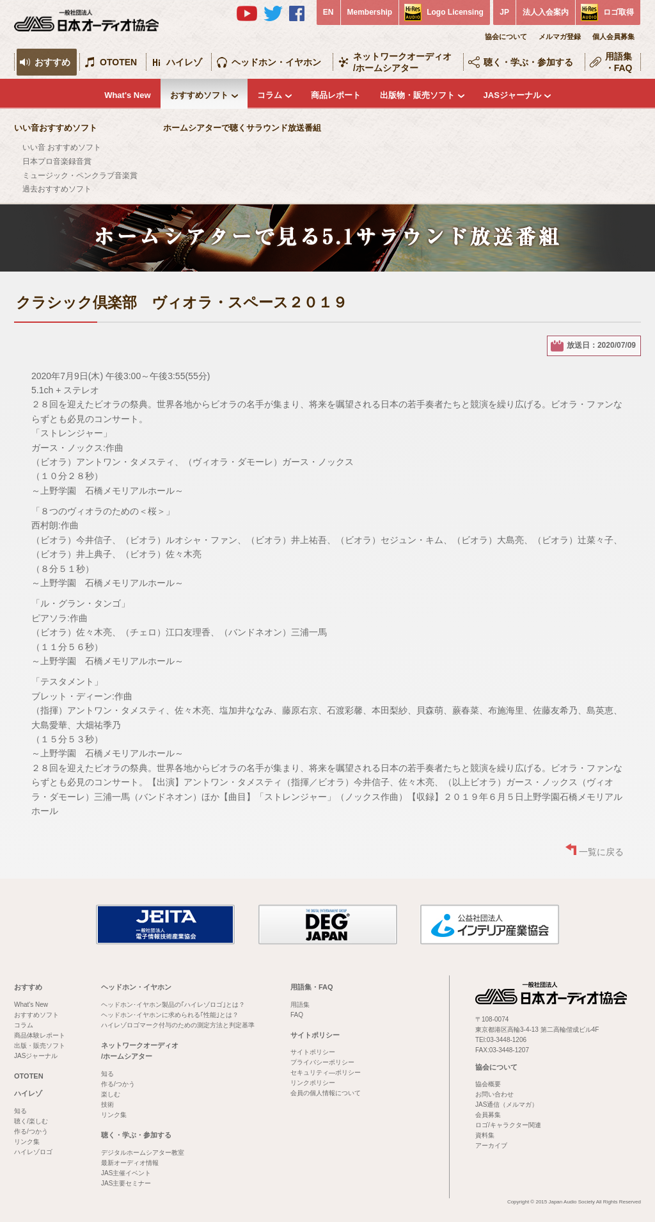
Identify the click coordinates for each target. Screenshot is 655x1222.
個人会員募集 (613, 36)
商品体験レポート (39, 1035)
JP (504, 12)
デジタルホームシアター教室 (142, 1152)
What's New (127, 95)
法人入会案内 (546, 12)
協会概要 (488, 1084)
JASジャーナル (512, 95)
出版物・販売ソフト (417, 95)
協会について (506, 36)
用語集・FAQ (619, 62)
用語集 (300, 1004)
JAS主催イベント (126, 1173)
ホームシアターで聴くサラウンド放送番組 (242, 128)
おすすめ (52, 62)
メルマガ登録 (560, 36)
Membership (370, 12)
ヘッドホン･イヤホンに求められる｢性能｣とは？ (170, 1014)
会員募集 (488, 1114)
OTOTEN (118, 62)
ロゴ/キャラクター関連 (508, 1124)
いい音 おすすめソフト (61, 147)
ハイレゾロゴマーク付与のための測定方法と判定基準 (178, 1025)
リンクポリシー (312, 1082)
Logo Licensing (455, 12)
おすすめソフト (199, 95)
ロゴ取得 (618, 12)
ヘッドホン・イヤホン (276, 62)
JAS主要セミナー (126, 1183)
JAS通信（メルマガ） (506, 1104)
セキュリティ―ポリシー (325, 1072)
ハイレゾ (184, 62)
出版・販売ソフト (39, 1045)
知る (20, 1110)
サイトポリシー (315, 1035)
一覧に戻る (601, 852)
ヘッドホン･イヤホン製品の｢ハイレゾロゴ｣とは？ (173, 1004)
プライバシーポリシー (322, 1062)
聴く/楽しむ (31, 1121)
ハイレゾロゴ (33, 1151)
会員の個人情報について (325, 1092)
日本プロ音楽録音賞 (56, 161)
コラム (269, 95)
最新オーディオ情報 (130, 1162)
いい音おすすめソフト (55, 128)
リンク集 (27, 1141)
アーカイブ (491, 1145)
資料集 (484, 1135)
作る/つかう (31, 1131)
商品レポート (336, 95)
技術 (107, 1104)
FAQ (296, 1014)
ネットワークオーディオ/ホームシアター (402, 62)
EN (328, 12)
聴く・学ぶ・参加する (528, 62)
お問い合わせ (494, 1094)
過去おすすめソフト (56, 188)
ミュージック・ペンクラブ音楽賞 (80, 175)
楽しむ (110, 1094)
